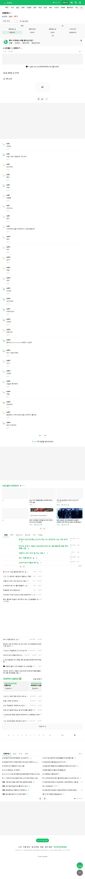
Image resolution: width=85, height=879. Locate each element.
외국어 (17, 43)
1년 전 (4, 51)
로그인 (34, 441)
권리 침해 (48, 847)
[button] (40, 528)
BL (62, 26)
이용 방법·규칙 (56, 2)
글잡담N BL (72, 32)
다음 (62, 735)
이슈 (12, 7)
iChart (63, 7)
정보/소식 (19, 535)
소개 (20, 847)
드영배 (29, 7)
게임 (76, 7)
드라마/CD (73, 29)
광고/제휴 (35, 847)
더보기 (42, 726)
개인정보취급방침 (60, 847)
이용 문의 (26, 847)
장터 (34, 7)
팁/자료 (27, 535)
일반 (10, 16)
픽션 (40, 7)
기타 (52, 36)
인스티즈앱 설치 (42, 840)
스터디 (56, 7)
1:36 (80, 753)
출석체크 (70, 7)
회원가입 (65, 2)
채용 (41, 847)
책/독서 (32, 32)
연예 (22, 7)
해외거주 (25, 43)
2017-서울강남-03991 (56, 850)
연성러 (53, 32)
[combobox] (10, 21)
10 (49, 735)
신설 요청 (24, 21)
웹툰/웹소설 (12, 29)
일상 (17, 7)
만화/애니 (6, 13)
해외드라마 (36, 43)
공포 (45, 7)
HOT (6, 7)
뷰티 (50, 7)
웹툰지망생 (32, 29)
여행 (10, 43)
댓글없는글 (42, 535)
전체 (4, 16)
